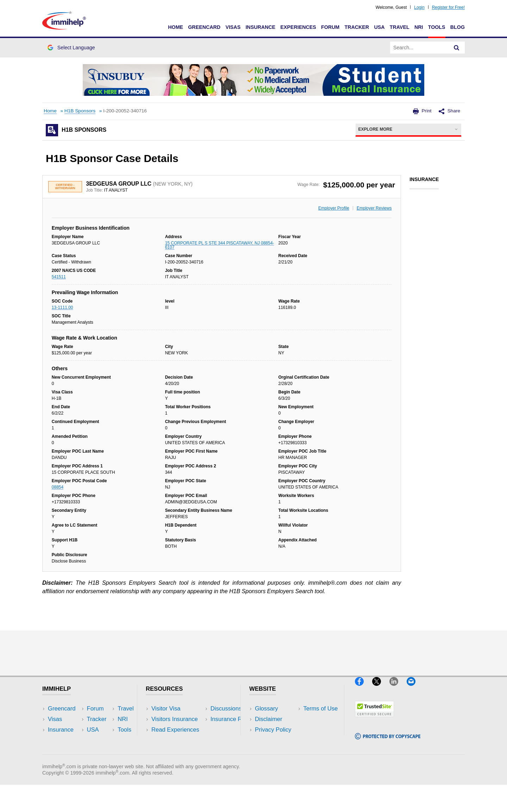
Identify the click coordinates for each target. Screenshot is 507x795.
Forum (330, 27)
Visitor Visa (165, 708)
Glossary (266, 708)
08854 (57, 487)
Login (419, 7)
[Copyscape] (387, 742)
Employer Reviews (374, 208)
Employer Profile (333, 208)
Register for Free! (448, 7)
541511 (59, 276)
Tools (436, 27)
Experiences (298, 27)
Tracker (356, 27)
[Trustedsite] (374, 719)
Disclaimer (268, 719)
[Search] (456, 48)
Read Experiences (175, 729)
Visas (232, 27)
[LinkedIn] (398, 688)
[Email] (414, 688)
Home (175, 27)
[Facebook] (363, 688)
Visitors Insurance (174, 719)
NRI (418, 27)
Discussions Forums (177, 740)
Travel (399, 27)
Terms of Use (272, 740)
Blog (457, 27)
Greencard (204, 27)
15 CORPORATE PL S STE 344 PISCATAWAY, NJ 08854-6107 (219, 245)
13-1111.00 (62, 307)
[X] (380, 688)
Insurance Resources (179, 751)
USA (379, 27)
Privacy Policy (273, 729)
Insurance (260, 27)
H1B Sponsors (79, 110)
